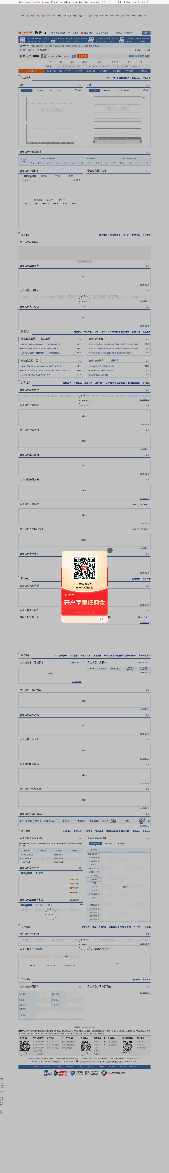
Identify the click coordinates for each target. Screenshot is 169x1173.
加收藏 (28, 2)
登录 (119, 2)
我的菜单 (127, 2)
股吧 (103, 2)
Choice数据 (95, 2)
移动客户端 (35, 2)
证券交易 (136, 2)
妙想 (86, 2)
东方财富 (45, 2)
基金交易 (145, 2)
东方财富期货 (77, 2)
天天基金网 (54, 2)
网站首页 (22, 2)
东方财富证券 (66, 2)
